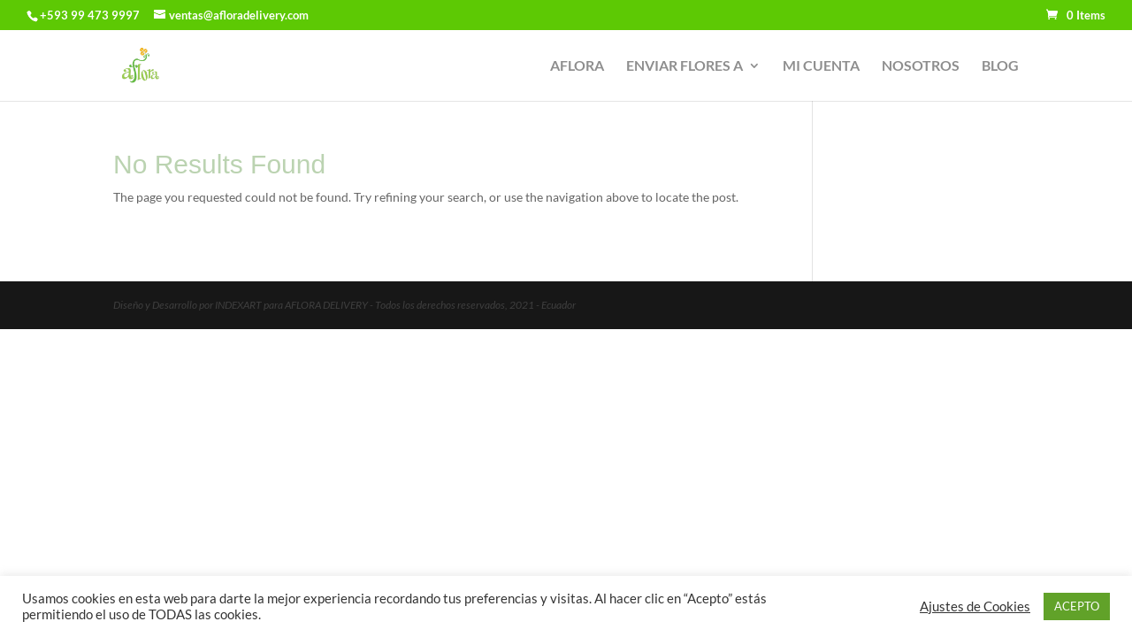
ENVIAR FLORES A (684, 66)
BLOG (1000, 66)
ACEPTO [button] (1076, 606)
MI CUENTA (821, 66)
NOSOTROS (921, 66)
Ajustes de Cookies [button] (975, 606)
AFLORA (577, 66)
